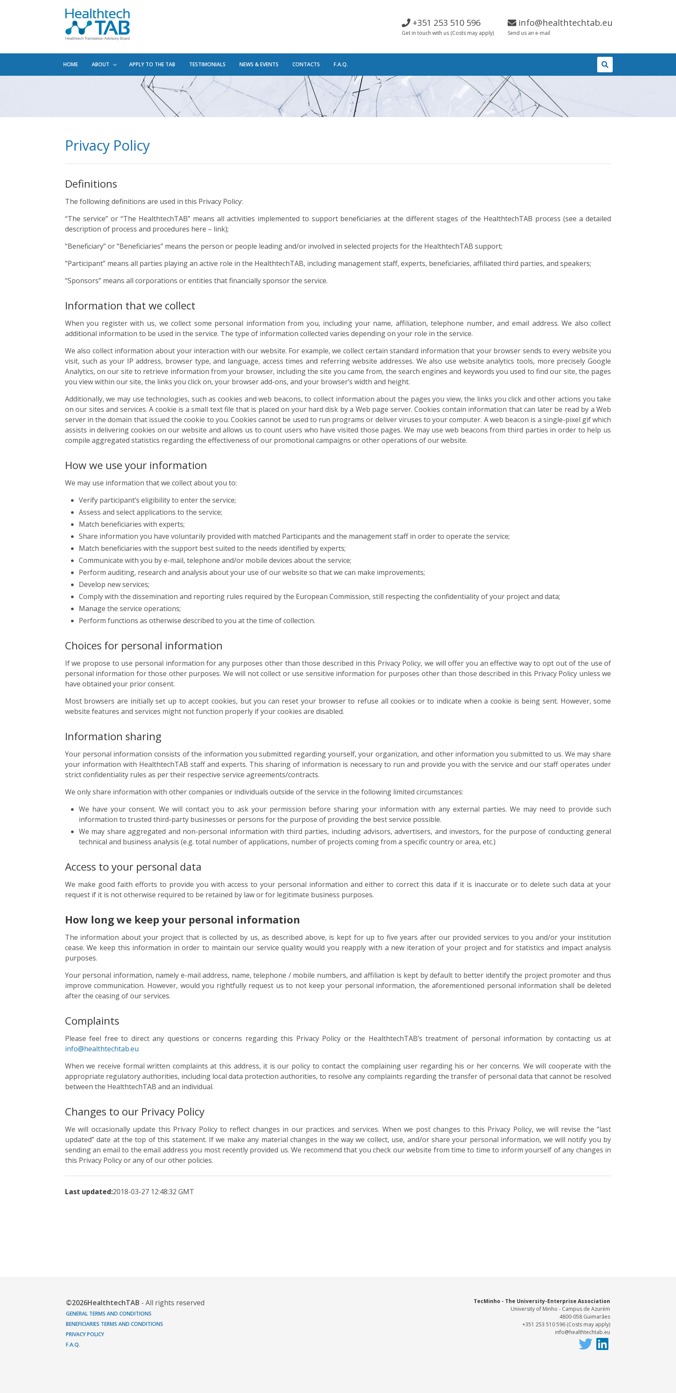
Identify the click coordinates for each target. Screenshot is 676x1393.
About (100, 64)
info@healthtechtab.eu (102, 1048)
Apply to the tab (152, 64)
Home (70, 64)
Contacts (306, 64)
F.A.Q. (341, 64)
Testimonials (207, 64)
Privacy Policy (85, 1334)
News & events (259, 64)
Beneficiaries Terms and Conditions (114, 1324)
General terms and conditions (109, 1313)
